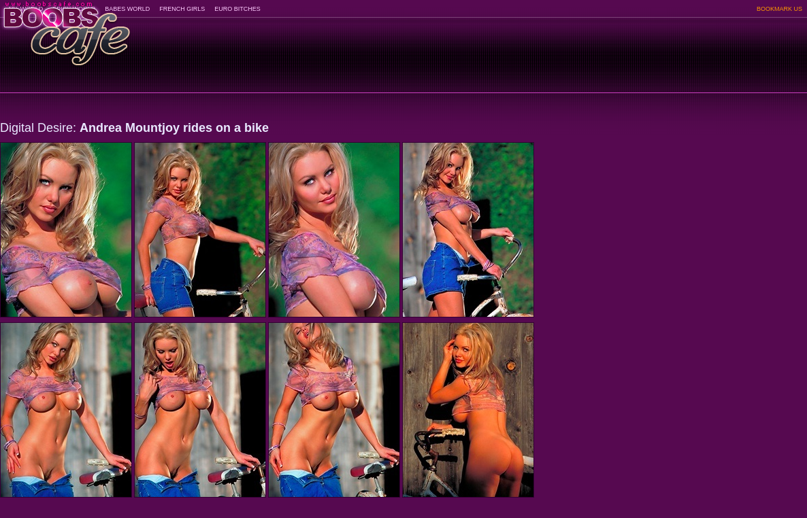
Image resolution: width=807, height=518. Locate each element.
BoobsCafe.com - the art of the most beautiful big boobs (65, 29)
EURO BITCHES (237, 8)
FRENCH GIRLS (182, 8)
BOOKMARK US (779, 8)
